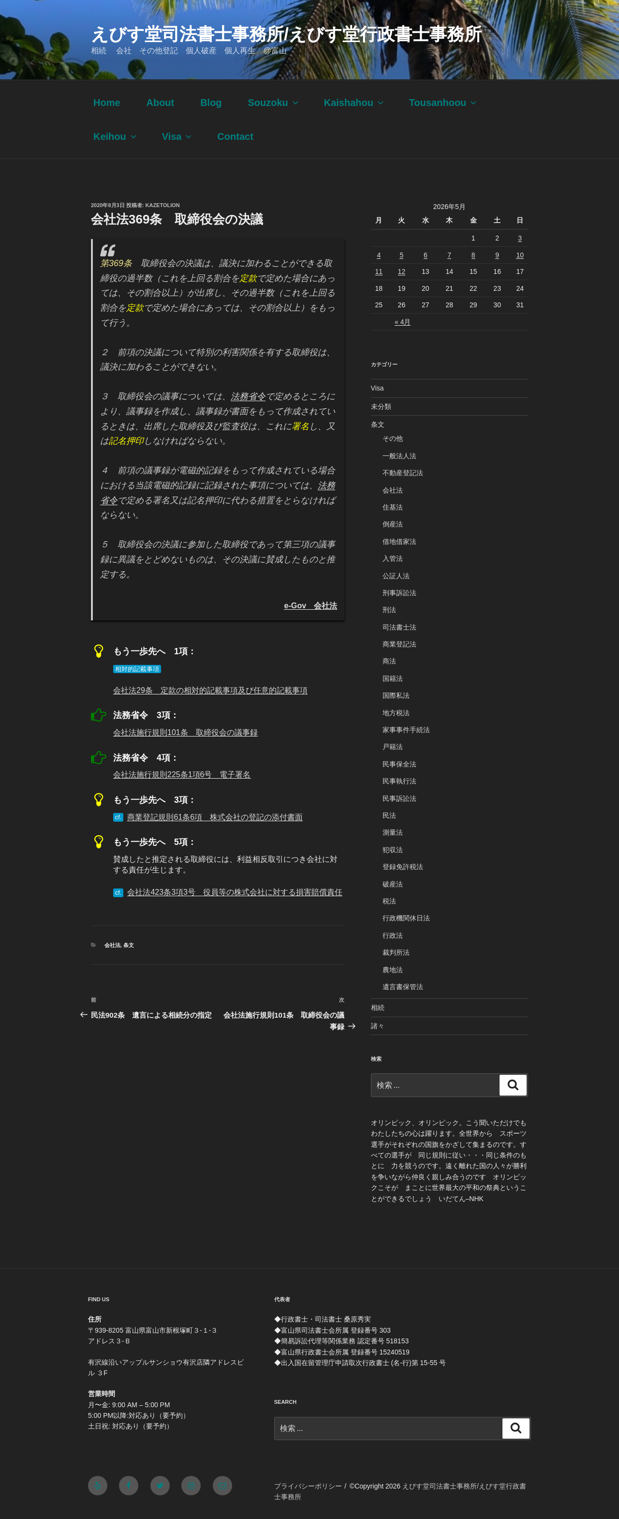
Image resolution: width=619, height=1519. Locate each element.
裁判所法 (396, 952)
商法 (389, 661)
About (160, 102)
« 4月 (403, 322)
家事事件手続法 (406, 730)
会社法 (112, 945)
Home (106, 102)
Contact (235, 136)
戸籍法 (393, 747)
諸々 (377, 1026)
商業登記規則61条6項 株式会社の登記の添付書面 (215, 817)
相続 (377, 1007)
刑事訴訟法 (399, 593)
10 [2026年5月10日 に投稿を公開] (520, 255)
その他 (393, 438)
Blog (210, 102)
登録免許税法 (403, 867)
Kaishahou (354, 102)
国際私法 (396, 695)
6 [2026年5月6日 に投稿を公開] (425, 255)
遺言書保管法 (403, 987)
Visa (178, 136)
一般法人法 (399, 456)
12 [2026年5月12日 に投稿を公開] (402, 271)
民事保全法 (399, 764)
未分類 (381, 406)
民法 (389, 815)
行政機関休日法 (406, 918)
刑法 (389, 610)
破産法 (393, 884)
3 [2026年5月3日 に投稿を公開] (520, 238)
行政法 (393, 935)
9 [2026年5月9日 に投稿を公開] (497, 255)
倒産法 (393, 524)
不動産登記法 (403, 473)
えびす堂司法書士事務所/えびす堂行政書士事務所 (286, 34)
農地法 (393, 970)
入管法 (393, 558)
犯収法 (393, 850)
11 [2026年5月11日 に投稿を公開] (379, 271)
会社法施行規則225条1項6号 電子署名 (182, 774)
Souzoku (274, 102)
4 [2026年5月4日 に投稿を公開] (379, 255)
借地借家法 (399, 541)
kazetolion (163, 205)
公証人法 (396, 576)
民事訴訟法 (399, 798)
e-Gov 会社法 (310, 605)
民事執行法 (399, 781)
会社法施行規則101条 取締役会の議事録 (185, 732)
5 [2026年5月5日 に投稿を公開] (401, 255)
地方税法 (396, 713)
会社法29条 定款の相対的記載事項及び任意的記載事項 (210, 690)
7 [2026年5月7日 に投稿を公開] (449, 255)
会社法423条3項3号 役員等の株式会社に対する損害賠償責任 (234, 892)
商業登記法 (399, 644)
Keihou (115, 136)
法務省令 (248, 396)
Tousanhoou (444, 102)
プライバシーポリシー (308, 1486)
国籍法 (393, 678)
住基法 (393, 507)
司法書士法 (399, 627)
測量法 (393, 832)
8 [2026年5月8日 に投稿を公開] (473, 255)
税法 (389, 901)
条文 (128, 945)
